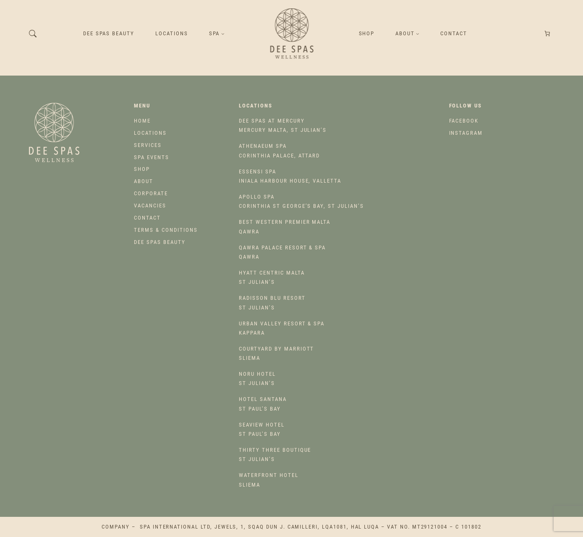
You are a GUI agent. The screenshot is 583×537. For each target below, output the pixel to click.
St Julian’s (271, 277)
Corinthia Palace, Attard (279, 150)
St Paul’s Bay (262, 403)
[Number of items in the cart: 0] (547, 34)
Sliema (276, 353)
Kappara (281, 328)
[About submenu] (417, 33)
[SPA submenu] (223, 33)
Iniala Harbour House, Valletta (290, 176)
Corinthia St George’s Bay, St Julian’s (301, 201)
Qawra (284, 226)
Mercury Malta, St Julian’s (283, 125)
